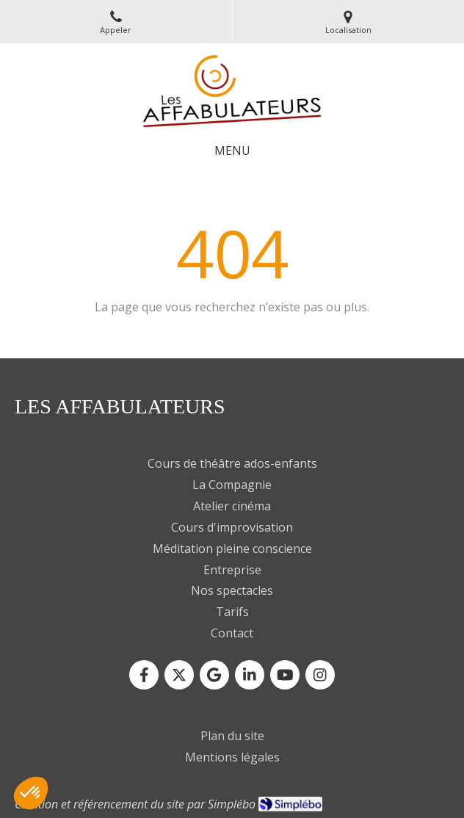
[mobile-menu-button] (232, 150)
